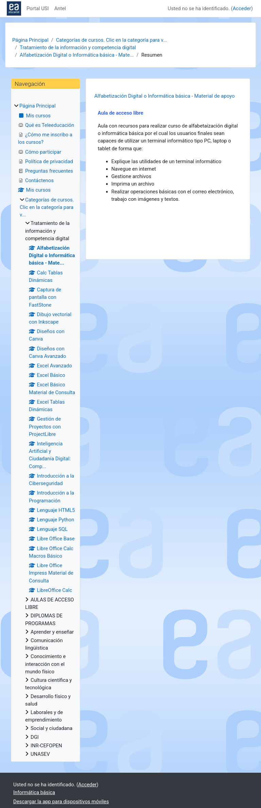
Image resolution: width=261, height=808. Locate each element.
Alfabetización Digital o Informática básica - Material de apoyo (164, 96)
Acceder (242, 8)
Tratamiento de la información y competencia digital (78, 47)
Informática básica (34, 792)
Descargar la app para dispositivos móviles (61, 802)
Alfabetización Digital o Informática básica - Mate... (77, 55)
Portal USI (38, 8)
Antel (60, 8)
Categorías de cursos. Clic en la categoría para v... (111, 40)
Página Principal (30, 40)
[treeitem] (45, 430)
